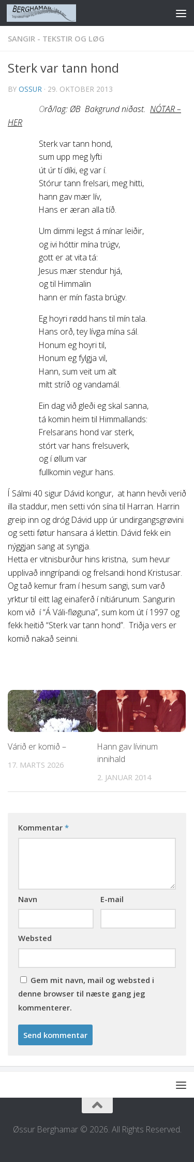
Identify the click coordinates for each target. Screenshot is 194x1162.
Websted (35, 938)
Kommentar (43, 827)
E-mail (112, 899)
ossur (30, 89)
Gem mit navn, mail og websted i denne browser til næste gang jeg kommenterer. (86, 994)
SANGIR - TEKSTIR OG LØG (56, 38)
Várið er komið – (37, 746)
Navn (27, 899)
